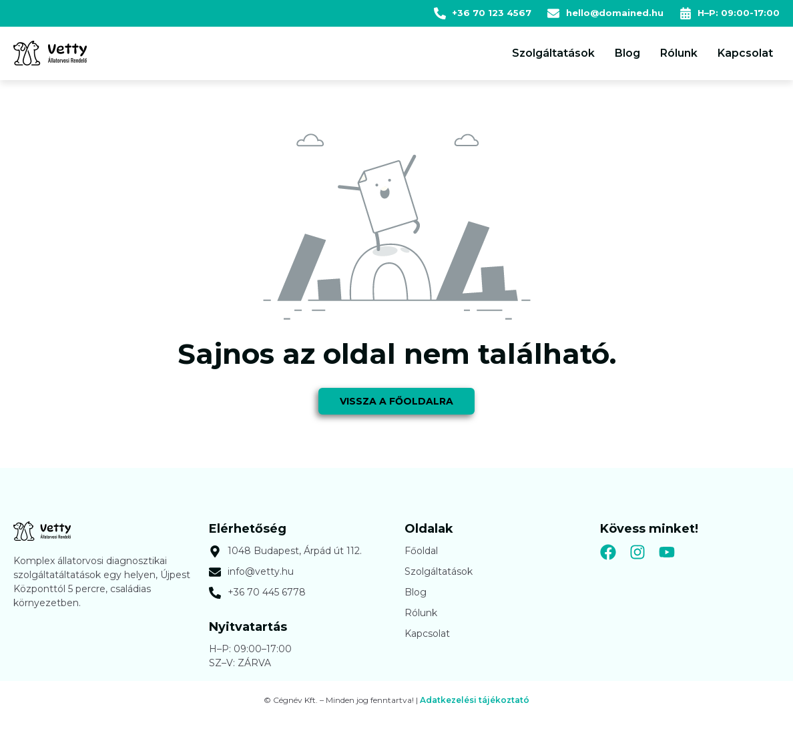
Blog (627, 53)
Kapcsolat (745, 53)
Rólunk (679, 53)
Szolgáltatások (553, 53)
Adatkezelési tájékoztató (474, 705)
